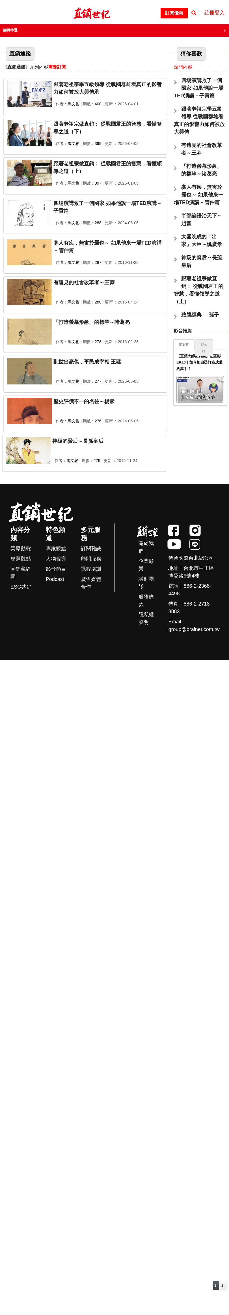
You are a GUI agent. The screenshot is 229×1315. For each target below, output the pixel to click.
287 (98, 262)
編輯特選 (10, 30)
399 (98, 143)
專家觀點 (56, 548)
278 (98, 341)
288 (98, 223)
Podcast (55, 579)
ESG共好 (20, 587)
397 (98, 183)
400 (98, 104)
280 (98, 302)
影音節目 (56, 569)
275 (97, 460)
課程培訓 (91, 569)
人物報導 (56, 559)
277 (98, 381)
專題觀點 (20, 559)
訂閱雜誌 (91, 548)
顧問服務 (91, 559)
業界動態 (20, 548)
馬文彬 (73, 104)
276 (98, 421)
